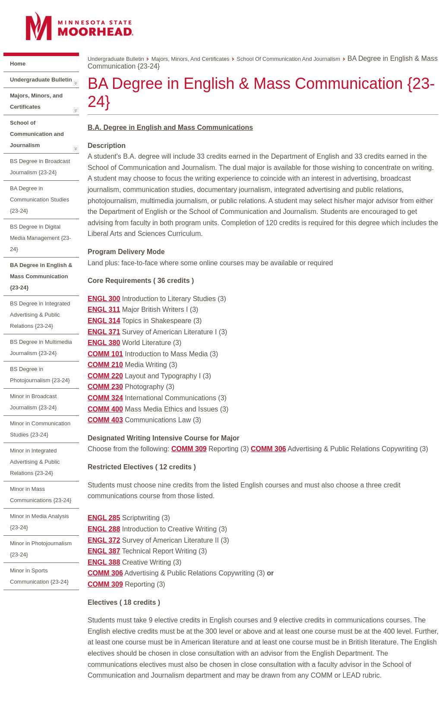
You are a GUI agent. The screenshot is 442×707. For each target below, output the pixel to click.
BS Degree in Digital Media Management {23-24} (40, 237)
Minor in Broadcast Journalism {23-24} (33, 402)
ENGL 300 (104, 298)
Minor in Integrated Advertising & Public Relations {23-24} (35, 461)
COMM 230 (105, 386)
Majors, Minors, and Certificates (36, 101)
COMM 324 (105, 398)
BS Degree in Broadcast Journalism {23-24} (40, 167)
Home (17, 63)
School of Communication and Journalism (37, 133)
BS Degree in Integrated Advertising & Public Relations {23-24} (40, 314)
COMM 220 (105, 376)
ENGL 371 (104, 332)
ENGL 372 (104, 540)
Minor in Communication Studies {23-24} (40, 429)
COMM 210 (105, 364)
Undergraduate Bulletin (41, 79)
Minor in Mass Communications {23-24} (40, 494)
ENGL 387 (104, 551)
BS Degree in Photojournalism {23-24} (40, 374)
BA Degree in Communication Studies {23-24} (39, 199)
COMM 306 (268, 448)
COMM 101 (105, 354)
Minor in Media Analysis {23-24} (39, 522)
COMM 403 (105, 420)
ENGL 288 (104, 529)
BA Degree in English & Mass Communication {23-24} (41, 276)
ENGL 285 (104, 518)
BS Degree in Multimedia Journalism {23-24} (41, 347)
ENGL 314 (104, 320)
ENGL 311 (104, 309)
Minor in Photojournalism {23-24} (41, 549)
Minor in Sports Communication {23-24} (39, 576)
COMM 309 (189, 448)
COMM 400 (105, 409)
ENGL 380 (104, 342)
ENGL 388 (104, 562)
